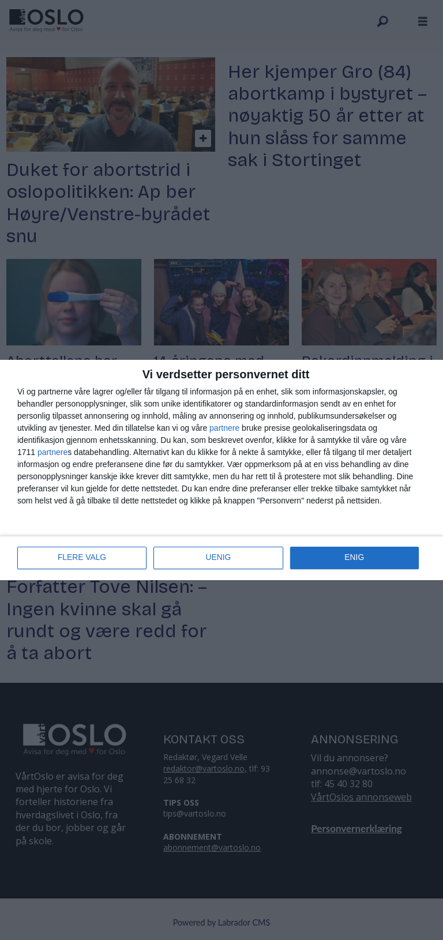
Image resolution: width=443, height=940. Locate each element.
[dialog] (221, 470)
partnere (224, 428)
